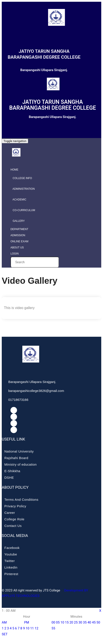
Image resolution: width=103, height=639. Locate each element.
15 (67, 622)
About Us (17, 247)
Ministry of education (20, 464)
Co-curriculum (22, 210)
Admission (17, 235)
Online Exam (19, 241)
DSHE (9, 477)
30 (80, 622)
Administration (22, 188)
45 (94, 622)
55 (53, 628)
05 (58, 622)
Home (14, 169)
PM (26, 622)
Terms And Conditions (21, 499)
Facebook (12, 548)
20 (71, 622)
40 (89, 622)
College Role (14, 519)
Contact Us (13, 526)
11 (32, 628)
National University (19, 451)
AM (4, 622)
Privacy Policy (15, 506)
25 (76, 622)
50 (98, 622)
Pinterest (11, 574)
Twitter (9, 561)
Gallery (17, 220)
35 (85, 622)
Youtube (10, 554)
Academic (18, 199)
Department (19, 229)
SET (5, 634)
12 (36, 628)
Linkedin (10, 567)
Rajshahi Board (16, 458)
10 (27, 628)
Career (9, 512)
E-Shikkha (12, 471)
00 (53, 622)
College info (21, 178)
